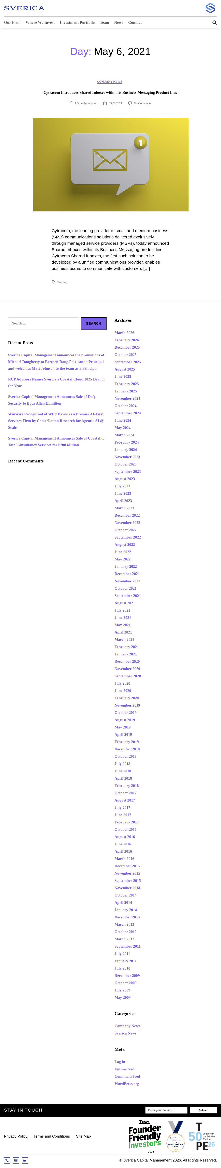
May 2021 (124, 625)
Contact (135, 22)
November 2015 (130, 874)
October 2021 (128, 589)
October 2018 (128, 757)
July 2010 (124, 969)
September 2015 (130, 881)
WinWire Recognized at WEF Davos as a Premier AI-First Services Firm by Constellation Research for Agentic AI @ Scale (56, 428)
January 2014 (128, 910)
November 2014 (130, 888)
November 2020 (130, 669)
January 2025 (128, 391)
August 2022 (127, 545)
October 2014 (128, 896)
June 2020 (124, 691)
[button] (212, 22)
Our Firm (12, 22)
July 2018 (124, 764)
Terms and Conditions (52, 1138)
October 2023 (128, 465)
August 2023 (127, 479)
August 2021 (127, 603)
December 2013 (130, 917)
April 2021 (125, 633)
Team (104, 22)
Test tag (62, 283)
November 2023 (130, 457)
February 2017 (129, 822)
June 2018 (124, 771)
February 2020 (129, 698)
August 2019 (127, 720)
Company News (110, 82)
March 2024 (126, 435)
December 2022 (130, 516)
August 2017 (127, 801)
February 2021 (129, 647)
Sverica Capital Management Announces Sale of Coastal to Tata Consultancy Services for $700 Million (55, 452)
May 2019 (124, 728)
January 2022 (128, 567)
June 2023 (124, 494)
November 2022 (130, 523)
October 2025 (128, 355)
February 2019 (129, 742)
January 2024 (128, 450)
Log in (121, 1062)
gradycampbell (87, 104)
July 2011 (124, 954)
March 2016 (126, 859)
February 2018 (129, 786)
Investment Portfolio (77, 22)
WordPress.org (129, 1084)
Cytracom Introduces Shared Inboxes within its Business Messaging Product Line (110, 93)
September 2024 (130, 413)
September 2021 (130, 596)
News (118, 22)
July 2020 (124, 684)
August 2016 (127, 837)
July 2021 (124, 611)
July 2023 (124, 486)
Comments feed (130, 1077)
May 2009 (124, 998)
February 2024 (129, 443)
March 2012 (126, 939)
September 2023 (130, 472)
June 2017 (124, 815)
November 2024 (130, 399)
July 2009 (124, 990)
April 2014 (125, 903)
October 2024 (128, 406)
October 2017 (128, 793)
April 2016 (125, 852)
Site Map (83, 1138)
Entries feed (126, 1069)
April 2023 (125, 501)
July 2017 (124, 808)
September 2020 (130, 676)
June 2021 (124, 618)
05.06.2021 (115, 104)
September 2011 (130, 947)
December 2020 (130, 662)
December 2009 (130, 976)
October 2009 (128, 983)
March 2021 (126, 640)
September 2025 (130, 362)
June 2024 (124, 421)
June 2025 (124, 377)
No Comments (143, 104)
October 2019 (128, 713)
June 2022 (124, 552)
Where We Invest (40, 22)
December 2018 (130, 749)
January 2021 (128, 654)
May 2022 (124, 559)
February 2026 (129, 340)
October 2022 (128, 530)
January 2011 (128, 961)
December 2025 (130, 348)
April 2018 (125, 779)
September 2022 (130, 538)
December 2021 (130, 574)
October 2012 (128, 932)
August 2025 (127, 370)
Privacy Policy (16, 1138)
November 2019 (130, 706)
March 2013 (126, 925)
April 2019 (125, 735)
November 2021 (130, 581)
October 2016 (128, 830)
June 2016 (124, 844)
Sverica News (128, 1034)
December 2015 (130, 866)
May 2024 (124, 428)
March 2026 (126, 333)
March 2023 (126, 508)
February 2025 (129, 384)
